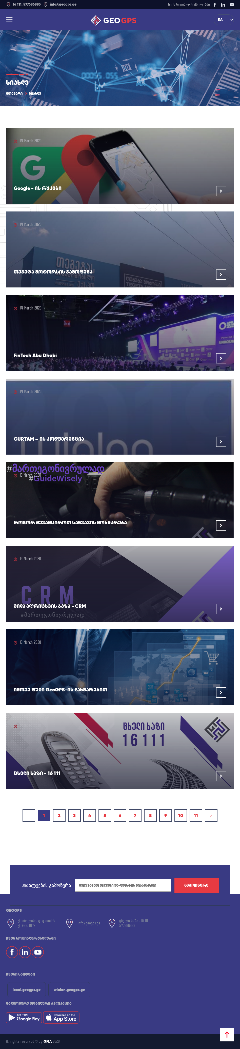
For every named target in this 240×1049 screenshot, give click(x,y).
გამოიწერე (196, 885)
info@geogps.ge (59, 4)
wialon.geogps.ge (69, 989)
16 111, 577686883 (23, 4)
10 (180, 815)
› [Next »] (211, 815)
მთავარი (14, 93)
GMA (48, 1041)
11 (196, 815)
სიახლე (35, 93)
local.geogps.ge (27, 989)
